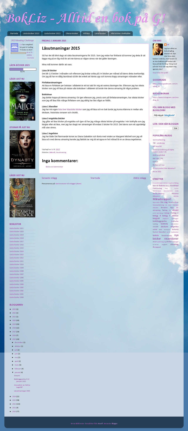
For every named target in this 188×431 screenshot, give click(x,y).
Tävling (164, 210)
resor (155, 242)
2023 (14, 309)
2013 (14, 400)
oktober (18, 346)
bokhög (155, 224)
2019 (14, 324)
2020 (14, 320)
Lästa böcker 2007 (17, 274)
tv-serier (156, 244)
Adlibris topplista (168, 183)
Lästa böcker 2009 (17, 268)
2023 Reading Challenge (22, 40)
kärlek (169, 232)
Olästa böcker (72, 33)
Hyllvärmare (157, 191)
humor (155, 232)
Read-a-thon (173, 202)
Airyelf (100, 424)
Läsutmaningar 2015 (22, 391)
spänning (160, 242)
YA (170, 210)
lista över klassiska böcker (70, 109)
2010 (14, 411)
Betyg (176, 183)
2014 (14, 397)
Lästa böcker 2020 (17, 232)
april (17, 361)
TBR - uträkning (158, 143)
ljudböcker (174, 232)
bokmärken (174, 224)
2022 (14, 313)
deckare (164, 227)
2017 (14, 332)
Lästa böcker (100, 33)
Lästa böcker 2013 (17, 255)
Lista (176, 191)
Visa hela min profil (160, 73)
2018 (14, 328)
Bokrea (162, 186)
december (19, 342)
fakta (160, 229)
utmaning (174, 244)
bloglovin (166, 218)
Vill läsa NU (157, 146)
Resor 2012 (157, 172)
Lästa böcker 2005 (17, 281)
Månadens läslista (165, 196)
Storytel (17, 376)
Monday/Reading (158, 193)
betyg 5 (166, 216)
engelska (174, 227)
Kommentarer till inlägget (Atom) (68, 184)
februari (18, 369)
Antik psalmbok (159, 155)
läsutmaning (61, 152)
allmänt (175, 210)
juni (16, 354)
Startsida (14, 33)
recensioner (171, 238)
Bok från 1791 (158, 159)
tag (165, 242)
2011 (14, 408)
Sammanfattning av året (162, 205)
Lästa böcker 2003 (17, 288)
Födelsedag (157, 188)
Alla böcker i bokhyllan (120, 33)
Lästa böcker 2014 (17, 251)
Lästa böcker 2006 (17, 278)
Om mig (164, 202)
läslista (156, 235)
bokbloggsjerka (160, 221)
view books (30, 58)
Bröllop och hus (158, 165)
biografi (156, 218)
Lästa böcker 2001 (17, 294)
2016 (14, 335)
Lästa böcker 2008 (17, 271)
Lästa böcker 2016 (17, 245)
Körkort (155, 162)
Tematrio (164, 208)
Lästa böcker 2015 (17, 248)
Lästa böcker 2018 (17, 238)
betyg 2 (168, 213)
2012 (14, 404)
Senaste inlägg (49, 178)
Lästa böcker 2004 (17, 284)
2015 (14, 339)
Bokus (168, 186)
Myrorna (175, 193)
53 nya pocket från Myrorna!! (164, 168)
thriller (169, 242)
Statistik (175, 205)
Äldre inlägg (139, 178)
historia (175, 229)
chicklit (155, 227)
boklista (164, 224)
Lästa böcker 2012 (17, 258)
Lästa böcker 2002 (17, 291)
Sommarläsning (159, 140)
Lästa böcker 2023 (31, 33)
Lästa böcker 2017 (17, 242)
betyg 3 (174, 213)
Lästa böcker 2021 (17, 228)
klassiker (162, 232)
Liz (21, 44)
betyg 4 (157, 216)
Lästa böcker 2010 (17, 264)
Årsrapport (157, 247)
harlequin (167, 229)
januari (18, 372)
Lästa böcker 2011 (17, 261)
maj (16, 357)
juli (16, 350)
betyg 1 (161, 213)
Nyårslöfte (156, 202)
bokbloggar (175, 218)
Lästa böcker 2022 (52, 33)
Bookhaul (174, 186)
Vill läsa (86, 33)
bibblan (175, 216)
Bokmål (52, 152)
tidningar (175, 242)
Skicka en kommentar (54, 167)
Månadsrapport (162, 199)
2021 (14, 317)
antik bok (156, 213)
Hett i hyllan (171, 188)
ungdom (164, 244)
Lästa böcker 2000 (17, 297)
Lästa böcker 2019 (17, 235)
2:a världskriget (158, 183)
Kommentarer (168, 191)
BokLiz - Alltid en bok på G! (84, 19)
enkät (155, 229)
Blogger (114, 424)
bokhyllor (174, 221)
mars (17, 365)
